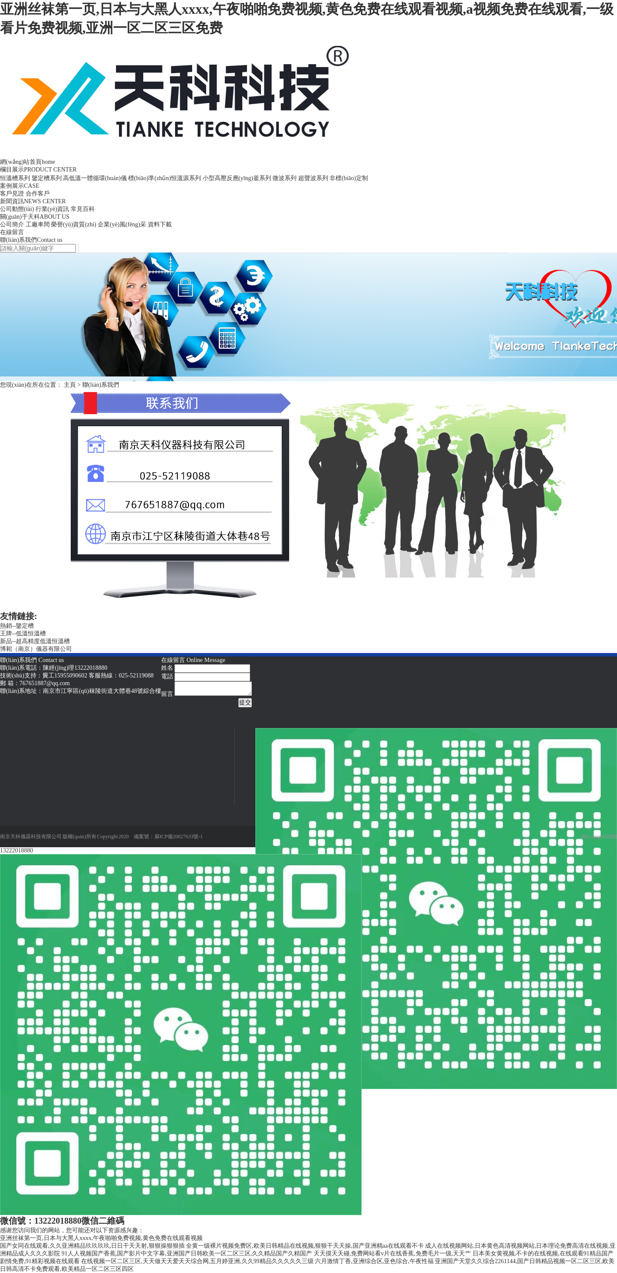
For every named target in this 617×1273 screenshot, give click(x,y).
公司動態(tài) (17, 209)
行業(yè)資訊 (52, 209)
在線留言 (12, 232)
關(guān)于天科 (34, 217)
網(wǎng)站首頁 (27, 162)
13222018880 (16, 850)
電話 (167, 676)
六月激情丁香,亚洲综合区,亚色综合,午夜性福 (374, 1261)
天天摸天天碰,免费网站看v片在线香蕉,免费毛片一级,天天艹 (392, 1253)
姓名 (167, 668)
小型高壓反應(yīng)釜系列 (237, 178)
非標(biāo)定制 (348, 178)
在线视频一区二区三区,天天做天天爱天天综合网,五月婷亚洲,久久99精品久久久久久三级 (197, 1261)
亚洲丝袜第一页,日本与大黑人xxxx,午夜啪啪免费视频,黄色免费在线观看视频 (101, 1238)
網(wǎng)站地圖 (599, 837)
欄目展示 (38, 169)
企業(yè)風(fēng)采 (122, 224)
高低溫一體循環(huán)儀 (95, 178)
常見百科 (83, 209)
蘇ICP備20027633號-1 (179, 837)
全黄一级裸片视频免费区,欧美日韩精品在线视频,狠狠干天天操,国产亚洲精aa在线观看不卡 (305, 1246)
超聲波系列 (313, 178)
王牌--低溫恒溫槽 (23, 633)
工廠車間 (38, 224)
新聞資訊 (33, 201)
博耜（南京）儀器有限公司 (36, 649)
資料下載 (160, 224)
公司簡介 (12, 224)
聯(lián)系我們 (31, 240)
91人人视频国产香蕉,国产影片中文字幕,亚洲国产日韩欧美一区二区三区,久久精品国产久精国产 (187, 1253)
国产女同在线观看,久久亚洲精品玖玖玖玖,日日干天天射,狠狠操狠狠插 (92, 1246)
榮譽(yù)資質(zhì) (73, 224)
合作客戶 (38, 193)
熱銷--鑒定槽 (17, 626)
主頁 (70, 385)
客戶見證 (12, 193)
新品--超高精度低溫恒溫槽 (35, 641)
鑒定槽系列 (47, 178)
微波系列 (285, 178)
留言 (167, 694)
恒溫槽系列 (15, 178)
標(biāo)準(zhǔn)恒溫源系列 (164, 178)
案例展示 (19, 186)
